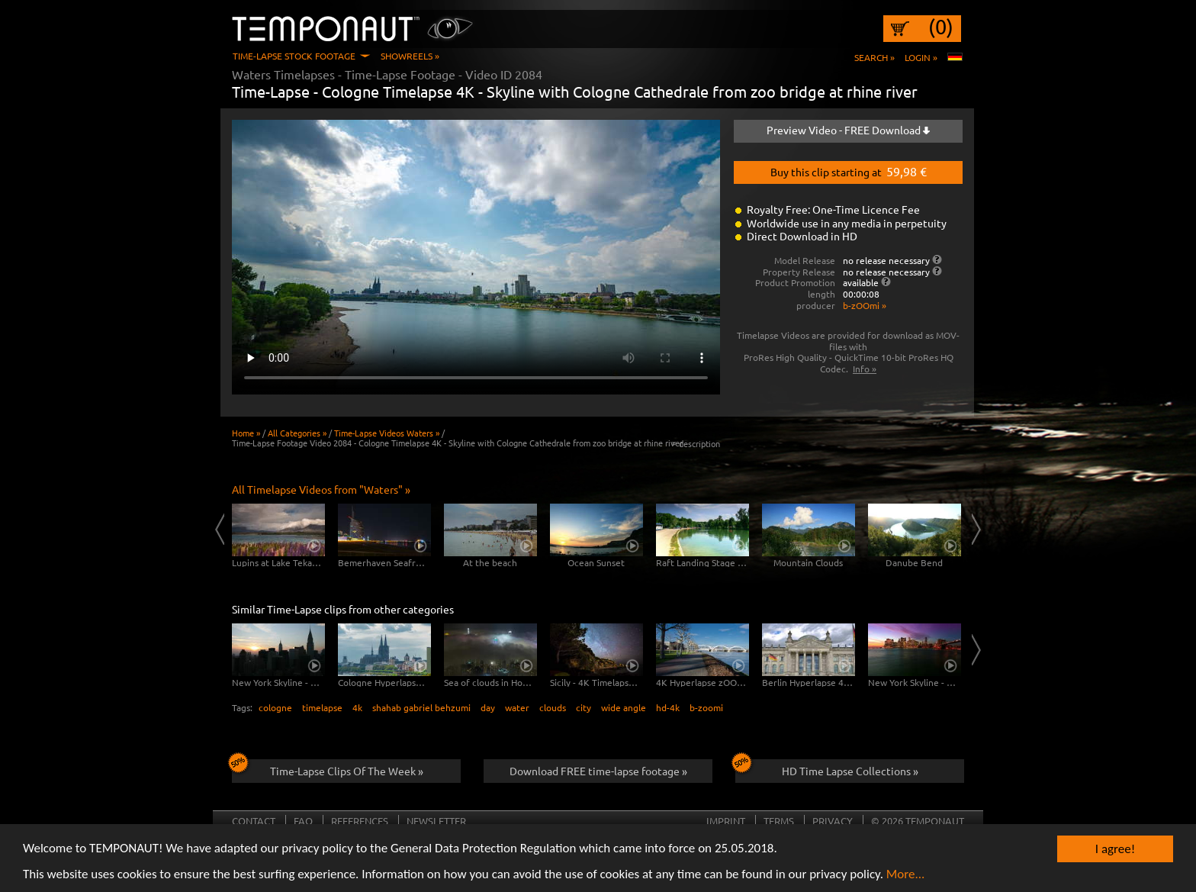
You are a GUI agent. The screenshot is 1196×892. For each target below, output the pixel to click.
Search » (874, 57)
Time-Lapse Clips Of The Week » (327, 768)
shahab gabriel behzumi (421, 707)
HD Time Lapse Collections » (826, 768)
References (359, 820)
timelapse (322, 707)
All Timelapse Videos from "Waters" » (321, 489)
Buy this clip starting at (848, 171)
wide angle (623, 707)
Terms (779, 820)
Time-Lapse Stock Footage (294, 56)
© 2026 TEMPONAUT (917, 820)
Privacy (832, 820)
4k (357, 707)
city (583, 707)
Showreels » (410, 56)
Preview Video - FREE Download (848, 130)
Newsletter (436, 820)
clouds (552, 707)
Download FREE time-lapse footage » (598, 771)
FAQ (303, 820)
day (488, 707)
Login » (921, 57)
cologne (275, 707)
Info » (864, 368)
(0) (940, 26)
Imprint (725, 820)
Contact (253, 820)
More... (905, 875)
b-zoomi (706, 707)
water (517, 707)
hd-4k (668, 707)
